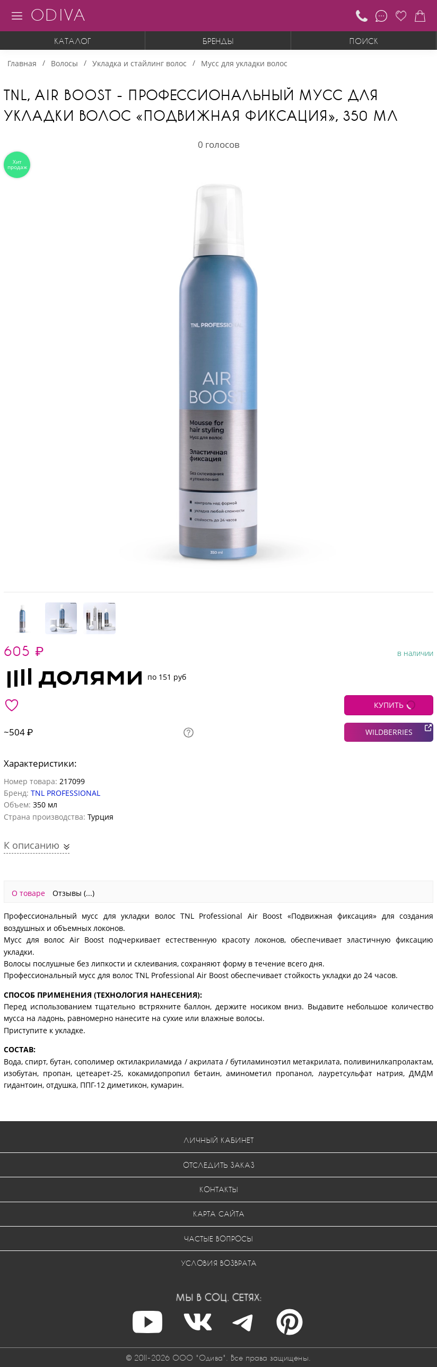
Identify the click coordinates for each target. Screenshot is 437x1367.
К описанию (33, 845)
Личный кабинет (218, 1139)
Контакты (218, 1189)
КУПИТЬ (389, 705)
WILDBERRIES (389, 732)
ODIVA (57, 14)
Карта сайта (218, 1213)
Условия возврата (219, 1262)
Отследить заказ (219, 1164)
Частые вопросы (218, 1238)
